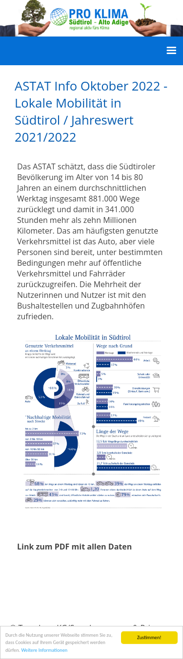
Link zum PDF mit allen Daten (74, 546)
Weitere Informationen (44, 650)
